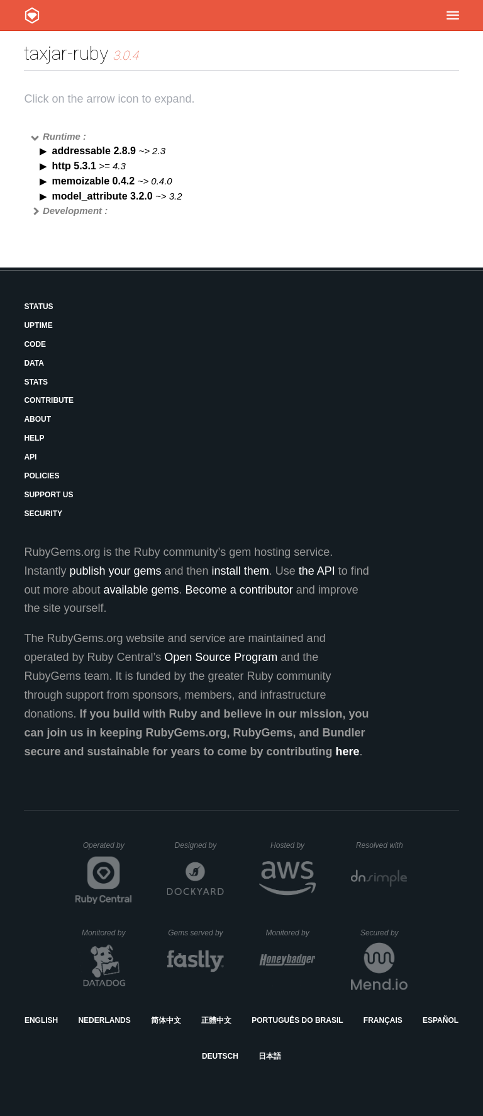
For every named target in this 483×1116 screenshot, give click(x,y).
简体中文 (166, 1020)
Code (35, 344)
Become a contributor (239, 589)
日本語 (269, 1056)
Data (34, 363)
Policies (41, 475)
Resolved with (382, 845)
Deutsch (220, 1056)
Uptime (38, 325)
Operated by (107, 850)
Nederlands (104, 1020)
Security (43, 513)
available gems (141, 589)
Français (383, 1020)
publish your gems (115, 571)
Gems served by (196, 932)
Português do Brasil (297, 1020)
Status (38, 306)
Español (440, 1020)
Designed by (199, 845)
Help (34, 438)
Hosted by (293, 845)
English (41, 1020)
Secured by (384, 932)
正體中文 (216, 1020)
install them (240, 571)
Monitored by (107, 932)
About (37, 419)
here (348, 751)
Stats (36, 382)
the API (317, 571)
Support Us (48, 494)
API (30, 457)
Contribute (49, 400)
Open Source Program (220, 657)
